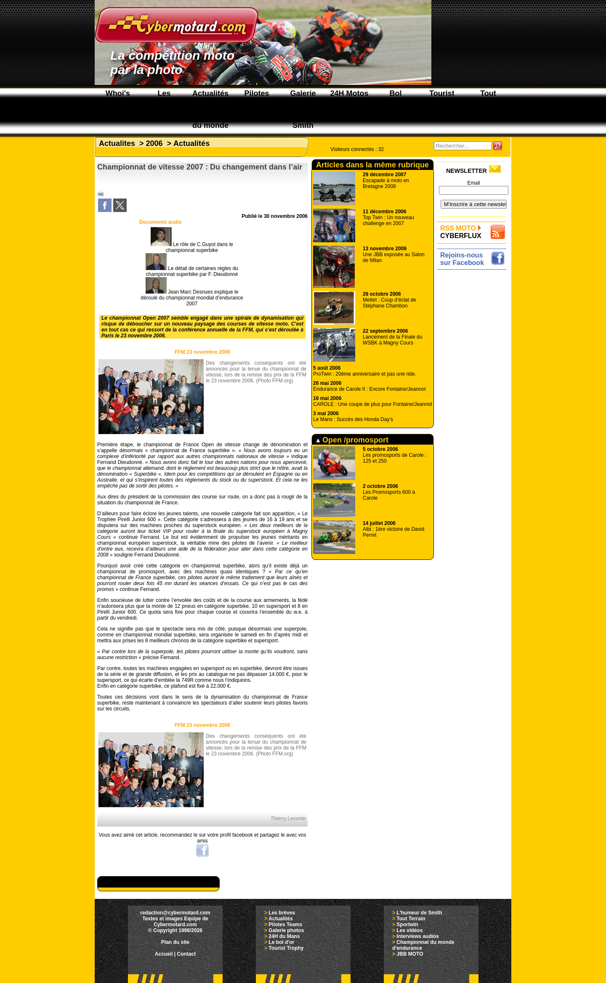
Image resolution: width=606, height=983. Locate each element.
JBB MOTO (409, 954)
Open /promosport (352, 440)
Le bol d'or (281, 942)
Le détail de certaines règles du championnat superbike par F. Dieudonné (192, 271)
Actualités (191, 143)
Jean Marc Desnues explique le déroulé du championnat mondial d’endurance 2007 (192, 298)
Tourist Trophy (285, 948)
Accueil (164, 954)
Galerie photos (286, 930)
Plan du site (175, 942)
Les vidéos (409, 930)
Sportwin (407, 924)
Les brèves (281, 913)
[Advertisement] (473, 398)
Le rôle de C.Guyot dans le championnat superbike (192, 247)
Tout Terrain (410, 919)
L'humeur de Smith (419, 913)
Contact (186, 954)
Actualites (117, 143)
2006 (154, 143)
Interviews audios (417, 936)
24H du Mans (284, 936)
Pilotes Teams (285, 924)
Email (473, 183)
